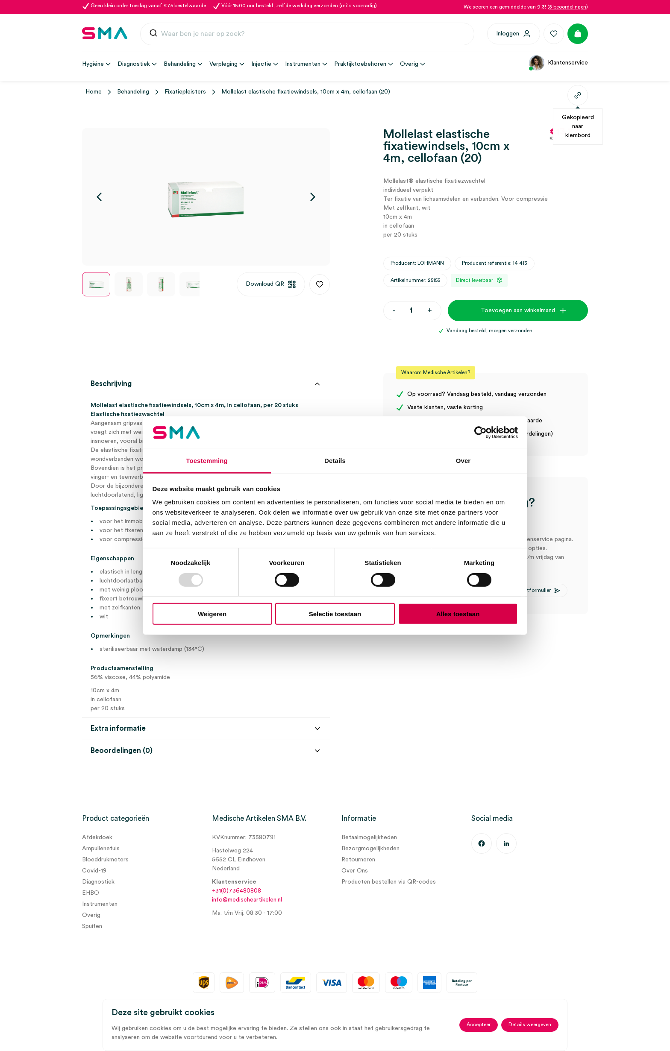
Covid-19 (94, 871)
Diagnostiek (98, 882)
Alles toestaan (458, 614)
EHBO (90, 893)
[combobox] (307, 34)
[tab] (206, 638)
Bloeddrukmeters (105, 860)
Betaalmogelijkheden (369, 837)
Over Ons (354, 871)
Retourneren (358, 860)
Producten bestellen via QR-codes (388, 882)
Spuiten (92, 926)
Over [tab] (463, 460)
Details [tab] (335, 460)
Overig (91, 915)
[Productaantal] (411, 311)
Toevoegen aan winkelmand (518, 310)
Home (93, 92)
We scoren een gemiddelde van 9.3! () (526, 6)
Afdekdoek (97, 837)
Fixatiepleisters (185, 92)
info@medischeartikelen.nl (247, 900)
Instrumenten (100, 904)
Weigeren (212, 614)
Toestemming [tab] (207, 460)
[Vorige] (99, 197)
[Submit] (153, 34)
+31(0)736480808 (236, 891)
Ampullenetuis (101, 849)
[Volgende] (313, 197)
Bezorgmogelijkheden (370, 849)
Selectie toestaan (335, 614)
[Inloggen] (513, 33)
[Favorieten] (554, 33)
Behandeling (133, 92)
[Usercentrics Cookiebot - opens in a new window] (480, 432)
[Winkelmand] (577, 33)
